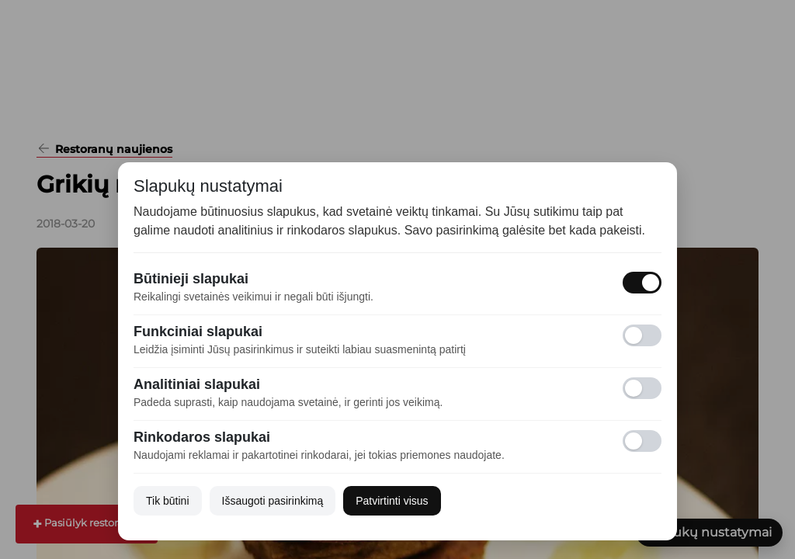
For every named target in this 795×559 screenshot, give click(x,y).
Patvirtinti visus (392, 501)
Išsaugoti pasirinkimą (273, 501)
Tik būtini (167, 501)
